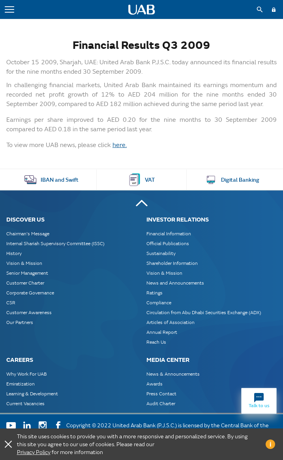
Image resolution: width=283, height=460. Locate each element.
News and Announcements (175, 283)
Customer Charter (25, 283)
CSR (10, 302)
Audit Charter (160, 403)
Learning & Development (32, 394)
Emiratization (20, 384)
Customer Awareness (29, 312)
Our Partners (19, 322)
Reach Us (156, 342)
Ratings (154, 293)
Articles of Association (170, 322)
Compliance (158, 302)
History (14, 253)
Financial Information (168, 234)
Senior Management (27, 273)
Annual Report (161, 332)
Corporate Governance (30, 293)
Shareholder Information (172, 263)
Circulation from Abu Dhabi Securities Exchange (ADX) (203, 312)
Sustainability (161, 253)
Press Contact (161, 394)
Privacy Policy (34, 452)
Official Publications (167, 243)
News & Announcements (173, 374)
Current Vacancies (25, 403)
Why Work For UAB (26, 374)
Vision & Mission (24, 263)
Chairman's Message (27, 234)
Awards (154, 384)
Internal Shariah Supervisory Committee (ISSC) (55, 243)
